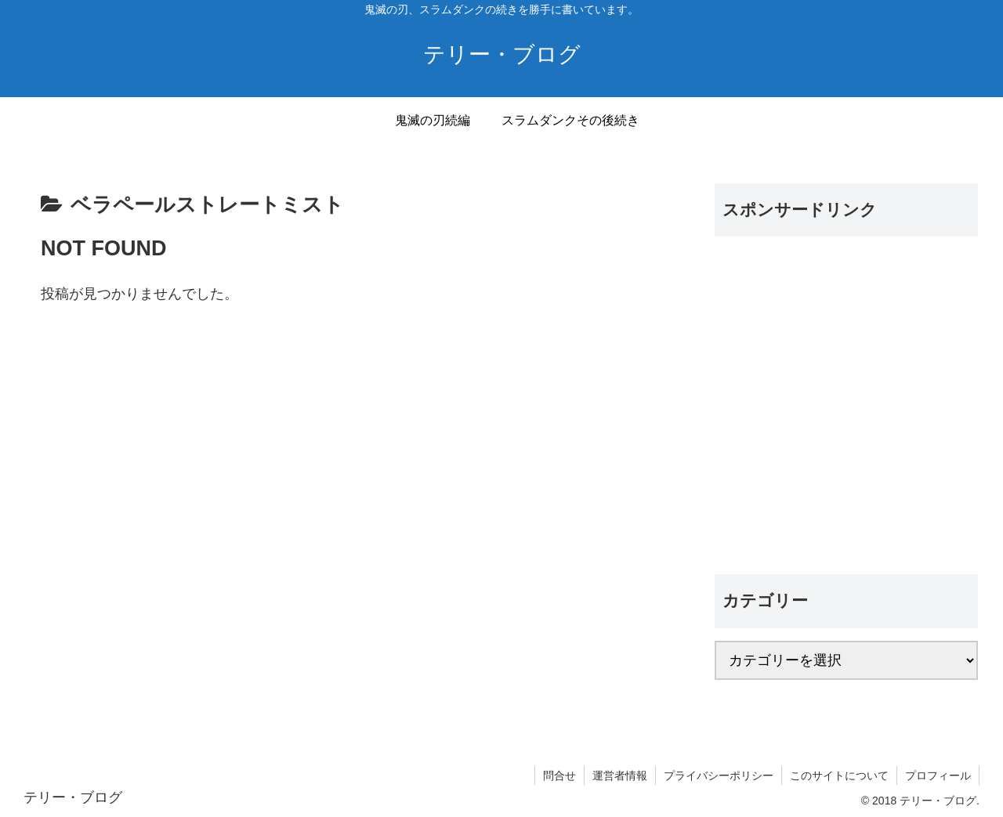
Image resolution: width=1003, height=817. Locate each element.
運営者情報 (619, 775)
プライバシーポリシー (718, 775)
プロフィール (938, 775)
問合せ (559, 775)
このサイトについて (839, 775)
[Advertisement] (846, 409)
